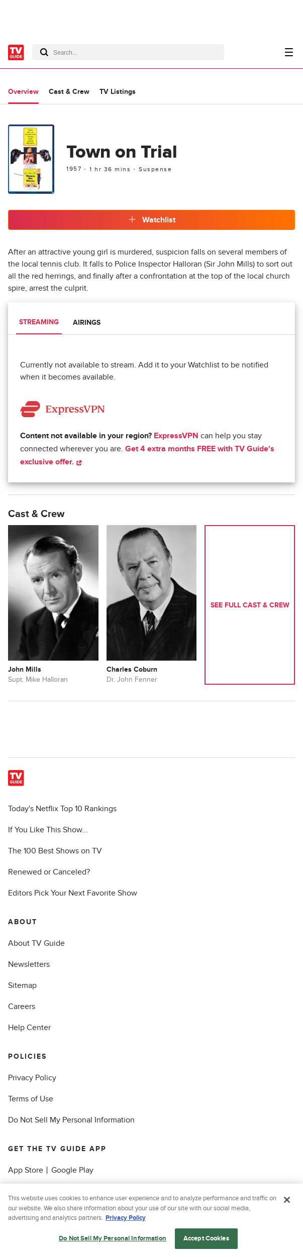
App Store (25, 1170)
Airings (86, 322)
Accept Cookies (206, 1241)
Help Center (29, 1028)
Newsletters (29, 964)
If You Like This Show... (48, 830)
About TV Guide (36, 943)
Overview (23, 91)
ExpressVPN (176, 436)
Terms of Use (30, 1099)
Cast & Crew (69, 91)
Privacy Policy (32, 1078)
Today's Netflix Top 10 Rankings (62, 809)
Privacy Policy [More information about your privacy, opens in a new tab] (126, 1220)
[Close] (287, 1202)
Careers (21, 1006)
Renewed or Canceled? (49, 872)
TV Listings (117, 91)
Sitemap (22, 985)
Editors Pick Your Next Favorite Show (72, 893)
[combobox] (128, 52)
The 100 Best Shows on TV (55, 851)
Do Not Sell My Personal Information (71, 1120)
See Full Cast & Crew (250, 605)
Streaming (39, 322)
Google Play (72, 1170)
